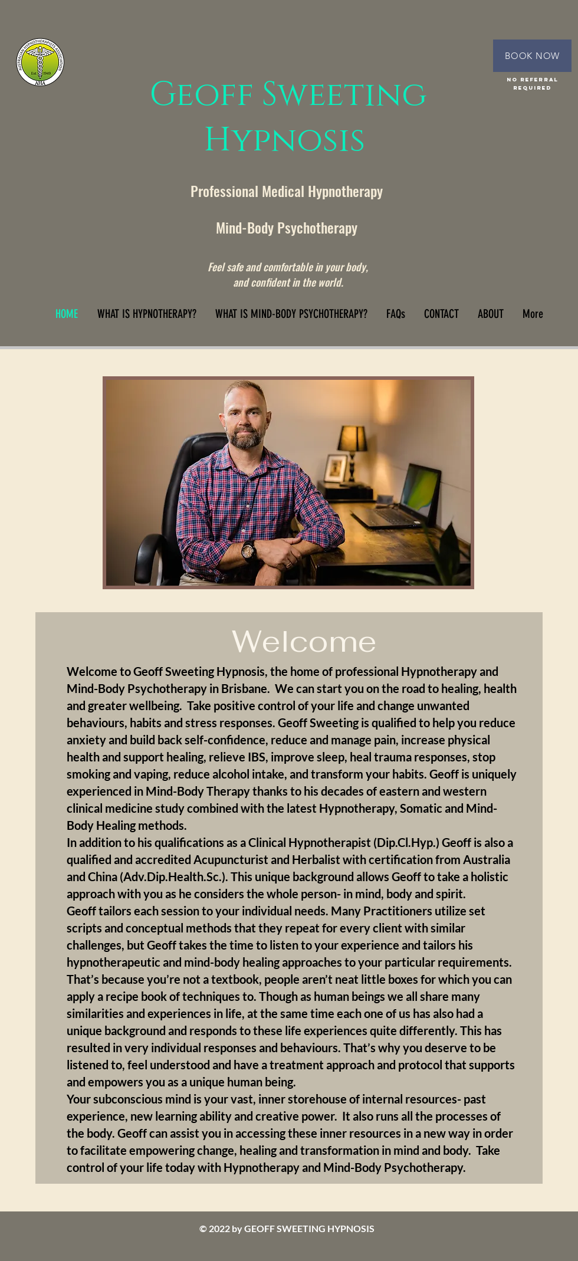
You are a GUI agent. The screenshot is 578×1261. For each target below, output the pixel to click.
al (301, 190)
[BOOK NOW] (532, 56)
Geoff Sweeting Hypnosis (288, 118)
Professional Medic (242, 190)
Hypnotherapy (345, 190)
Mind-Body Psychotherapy (288, 227)
